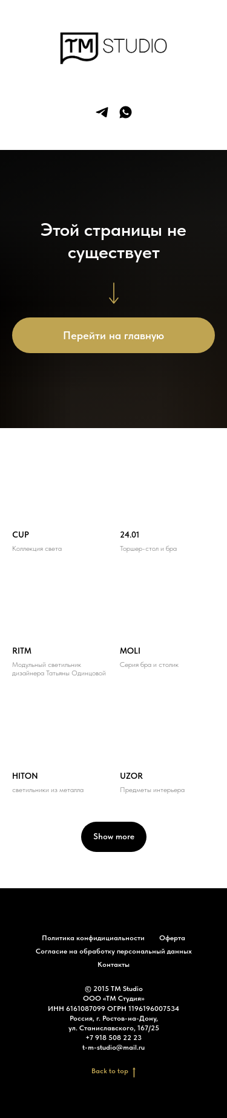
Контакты (113, 964)
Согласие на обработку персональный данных (114, 951)
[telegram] (102, 112)
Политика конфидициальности (93, 938)
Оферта (172, 938)
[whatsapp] (125, 112)
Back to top (113, 1071)
